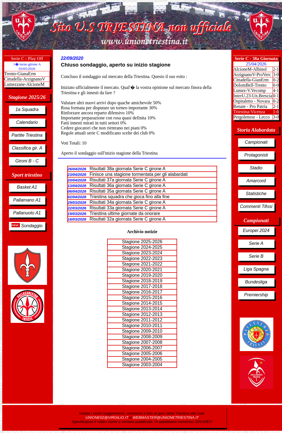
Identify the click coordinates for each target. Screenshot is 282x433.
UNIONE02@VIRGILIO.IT (108, 417)
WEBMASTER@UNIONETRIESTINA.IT (166, 417)
